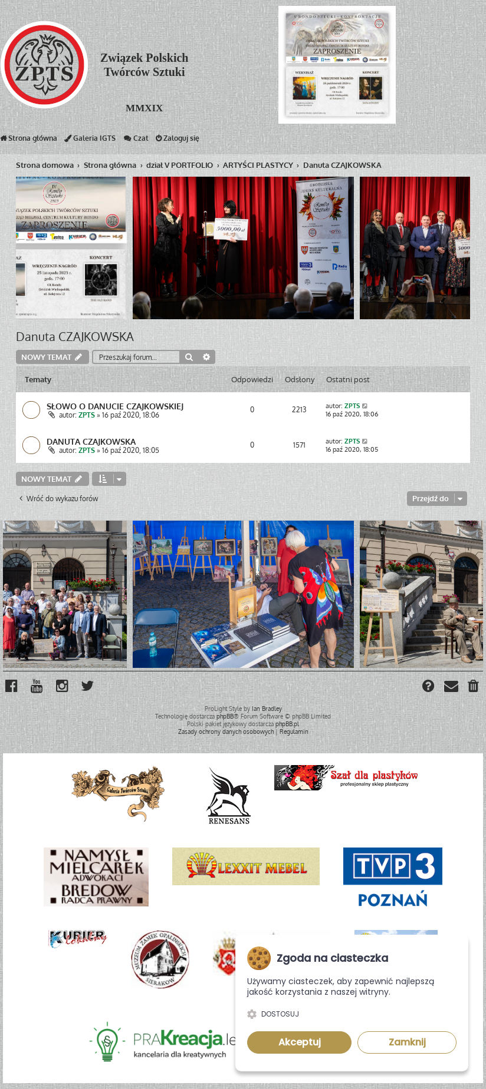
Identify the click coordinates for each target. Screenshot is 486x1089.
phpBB (225, 716)
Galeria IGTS (90, 141)
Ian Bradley (267, 708)
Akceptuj (299, 1042)
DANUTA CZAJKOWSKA (91, 441)
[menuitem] (474, 687)
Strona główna (28, 141)
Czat (136, 141)
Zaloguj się (177, 141)
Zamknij (407, 1042)
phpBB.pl (287, 723)
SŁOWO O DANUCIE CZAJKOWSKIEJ (115, 405)
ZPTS (86, 415)
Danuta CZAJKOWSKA (75, 336)
